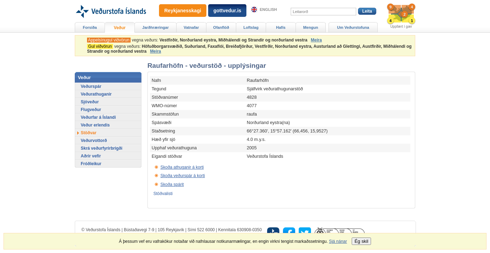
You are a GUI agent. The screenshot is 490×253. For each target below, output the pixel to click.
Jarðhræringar (155, 27)
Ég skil (361, 241)
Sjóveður (90, 101)
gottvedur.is (227, 10)
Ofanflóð (221, 27)
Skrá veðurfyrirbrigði (101, 148)
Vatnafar (191, 27)
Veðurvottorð (94, 140)
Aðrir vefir (91, 156)
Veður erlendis (95, 125)
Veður (119, 27)
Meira (316, 40)
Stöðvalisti (163, 193)
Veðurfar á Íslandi (98, 117)
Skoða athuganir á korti (182, 167)
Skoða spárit (172, 184)
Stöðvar (89, 132)
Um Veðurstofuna (353, 27)
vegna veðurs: (198, 40)
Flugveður (91, 109)
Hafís (281, 27)
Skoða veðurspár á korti (182, 175)
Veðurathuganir (96, 94)
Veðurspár (91, 86)
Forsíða (90, 27)
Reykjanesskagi (182, 10)
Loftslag (251, 27)
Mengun (310, 27)
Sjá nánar (338, 241)
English (268, 9)
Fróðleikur (91, 163)
